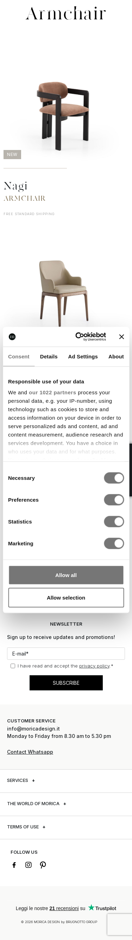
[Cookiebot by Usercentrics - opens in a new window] (78, 336)
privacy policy (94, 666)
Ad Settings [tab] (83, 356)
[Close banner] (121, 336)
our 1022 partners (52, 392)
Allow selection (66, 597)
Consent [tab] (19, 356)
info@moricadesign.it (34, 729)
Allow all (66, 575)
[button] (12, 8)
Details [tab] (49, 356)
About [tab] (116, 356)
